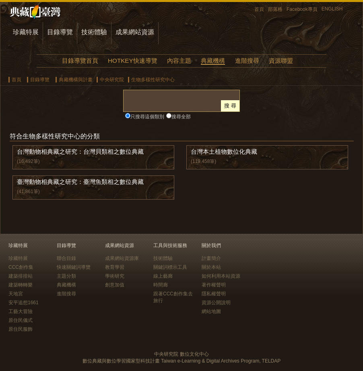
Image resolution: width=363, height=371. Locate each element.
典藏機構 (213, 60)
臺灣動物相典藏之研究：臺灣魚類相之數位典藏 (80, 181)
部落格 (275, 9)
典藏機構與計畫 (76, 79)
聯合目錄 (66, 258)
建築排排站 (20, 276)
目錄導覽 (60, 32)
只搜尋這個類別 (147, 117)
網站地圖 (211, 311)
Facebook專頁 (302, 9)
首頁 (259, 9)
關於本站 (211, 267)
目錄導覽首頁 (80, 60)
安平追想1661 (23, 302)
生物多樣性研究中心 (153, 79)
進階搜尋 (247, 60)
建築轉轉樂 (20, 285)
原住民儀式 (20, 320)
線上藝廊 (163, 276)
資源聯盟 (281, 60)
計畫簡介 (211, 258)
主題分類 (66, 276)
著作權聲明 (214, 285)
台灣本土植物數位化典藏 (224, 151)
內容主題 (179, 60)
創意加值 (114, 285)
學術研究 (114, 276)
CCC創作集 (20, 267)
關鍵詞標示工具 (170, 267)
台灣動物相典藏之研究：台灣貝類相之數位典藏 (80, 151)
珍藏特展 (26, 32)
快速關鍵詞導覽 (74, 267)
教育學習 (114, 267)
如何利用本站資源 (221, 276)
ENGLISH (332, 9)
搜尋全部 (181, 117)
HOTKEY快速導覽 (132, 60)
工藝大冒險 (20, 311)
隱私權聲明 (214, 294)
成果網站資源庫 (122, 258)
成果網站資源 (135, 32)
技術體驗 (94, 32)
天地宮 (15, 294)
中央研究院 (112, 79)
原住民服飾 (20, 329)
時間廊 (160, 285)
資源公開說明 (216, 302)
